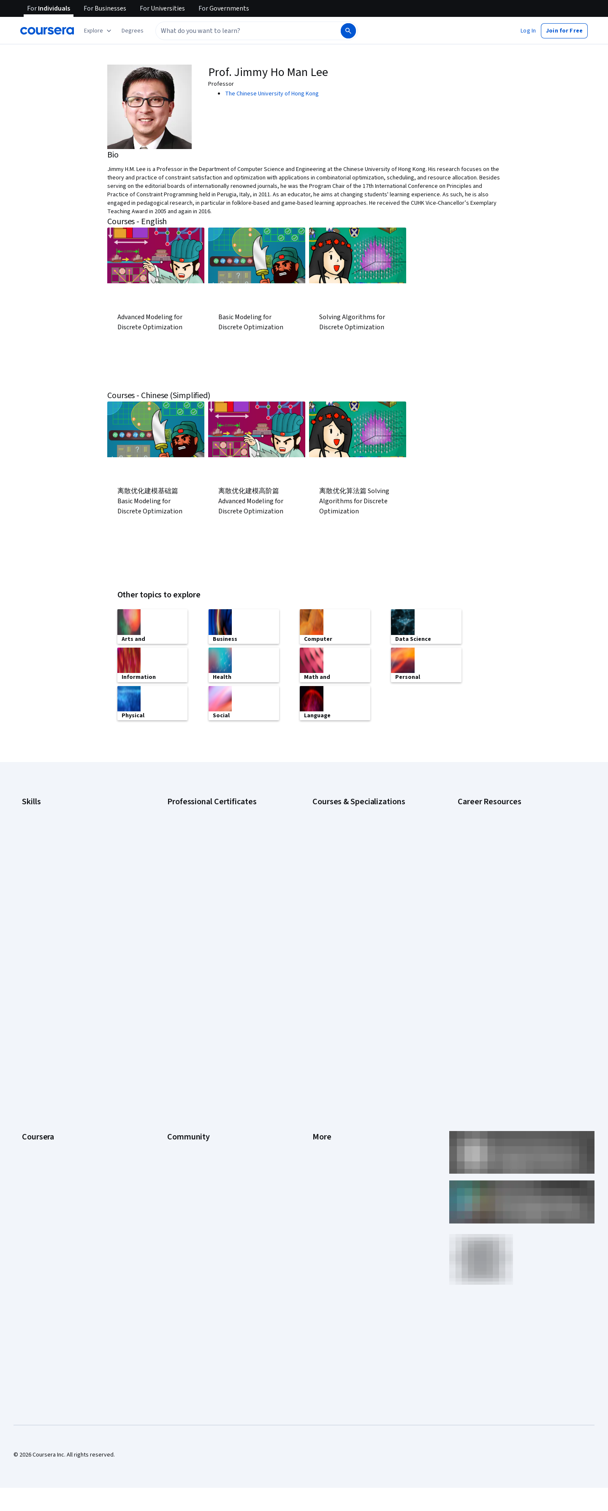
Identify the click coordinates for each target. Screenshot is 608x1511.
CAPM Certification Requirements (500, 823)
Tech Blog (180, 1044)
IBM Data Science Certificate (203, 912)
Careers (32, 1019)
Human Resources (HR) (50, 874)
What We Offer (40, 994)
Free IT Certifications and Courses (501, 874)
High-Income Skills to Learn (491, 886)
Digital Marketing (43, 861)
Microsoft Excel (41, 886)
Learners (178, 981)
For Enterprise (40, 1095)
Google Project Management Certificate (217, 861)
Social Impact (39, 1146)
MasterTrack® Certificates (55, 1070)
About (29, 981)
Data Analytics (39, 848)
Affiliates (323, 1095)
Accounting (36, 810)
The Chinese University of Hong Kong (272, 94)
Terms (320, 1006)
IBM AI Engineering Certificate (204, 886)
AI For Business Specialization (350, 823)
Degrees (33, 1082)
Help (318, 1032)
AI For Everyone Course (342, 836)
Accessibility (328, 1044)
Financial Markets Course (343, 886)
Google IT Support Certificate (204, 848)
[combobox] (247, 31)
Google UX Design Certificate (203, 874)
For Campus (37, 1120)
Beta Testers (184, 1006)
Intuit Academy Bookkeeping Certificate (217, 924)
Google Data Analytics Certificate (209, 836)
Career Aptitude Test (484, 810)
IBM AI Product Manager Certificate (211, 899)
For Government (42, 1108)
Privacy (321, 1019)
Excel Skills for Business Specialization (361, 874)
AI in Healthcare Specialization (350, 848)
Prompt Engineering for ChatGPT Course (363, 912)
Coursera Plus (39, 1044)
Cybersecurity (40, 836)
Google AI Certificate (193, 810)
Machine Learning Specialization (352, 899)
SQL (27, 924)
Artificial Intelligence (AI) (52, 823)
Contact (322, 1057)
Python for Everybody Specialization (358, 924)
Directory (324, 1082)
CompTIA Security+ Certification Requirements (516, 848)
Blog (173, 1019)
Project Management (48, 899)
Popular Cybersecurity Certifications (504, 924)
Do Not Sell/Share (334, 1120)
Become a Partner (44, 1133)
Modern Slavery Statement (346, 1108)
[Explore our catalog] (99, 30)
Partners (178, 994)
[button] (132, 30)
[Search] (348, 30)
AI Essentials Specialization (346, 810)
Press (319, 981)
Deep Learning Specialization (348, 861)
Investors (324, 994)
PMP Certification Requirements (498, 912)
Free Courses (39, 1158)
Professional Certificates (53, 1057)
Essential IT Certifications (490, 861)
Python (31, 912)
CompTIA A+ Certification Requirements (508, 836)
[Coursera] (47, 31)
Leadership (36, 1006)
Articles (322, 1070)
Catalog (31, 1032)
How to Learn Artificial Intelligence (500, 899)
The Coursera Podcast (195, 1032)
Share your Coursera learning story (66, 1171)
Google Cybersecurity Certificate (209, 823)
